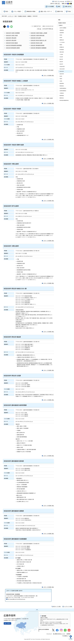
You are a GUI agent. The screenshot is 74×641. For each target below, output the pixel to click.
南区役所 (61, 61)
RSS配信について (66, 635)
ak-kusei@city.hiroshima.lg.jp (16, 599)
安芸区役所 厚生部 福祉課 (12, 42)
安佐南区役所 (62, 66)
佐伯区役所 (62, 73)
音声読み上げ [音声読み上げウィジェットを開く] (69, 1)
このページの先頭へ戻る (48, 75)
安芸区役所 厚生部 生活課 (36, 42)
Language (61, 1)
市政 (15, 16)
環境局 (61, 44)
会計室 (61, 76)
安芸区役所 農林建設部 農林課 (37, 45)
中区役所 (61, 56)
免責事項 (68, 633)
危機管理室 (62, 30)
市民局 (61, 37)
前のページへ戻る (57, 606)
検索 (59, 6)
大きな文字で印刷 (46, 28)
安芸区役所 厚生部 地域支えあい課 (38, 40)
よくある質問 (51, 6)
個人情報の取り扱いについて (59, 633)
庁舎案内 (8, 623)
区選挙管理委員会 (63, 90)
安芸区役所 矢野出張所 (11, 40)
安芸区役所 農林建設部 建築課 (13, 47)
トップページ (10, 16)
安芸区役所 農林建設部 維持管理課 (14, 45)
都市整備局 (62, 49)
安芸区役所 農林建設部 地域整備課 (38, 47)
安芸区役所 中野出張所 (11, 37)
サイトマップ (49, 633)
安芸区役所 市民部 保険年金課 (37, 35)
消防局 (61, 78)
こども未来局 (62, 42)
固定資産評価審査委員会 (64, 100)
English (56, 1)
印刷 (38, 28)
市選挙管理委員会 (63, 88)
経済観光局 (62, 47)
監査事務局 (62, 95)
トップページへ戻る (68, 606)
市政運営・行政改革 (22, 16)
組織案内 (29, 16)
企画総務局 (62, 32)
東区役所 (61, 59)
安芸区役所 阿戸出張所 (36, 37)
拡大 (59, 3)
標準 (56, 3)
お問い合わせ (68, 6)
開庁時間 (44, 615)
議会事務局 (62, 83)
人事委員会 (62, 93)
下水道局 (61, 54)
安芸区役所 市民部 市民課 (12, 35)
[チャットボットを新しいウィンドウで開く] (70, 639)
